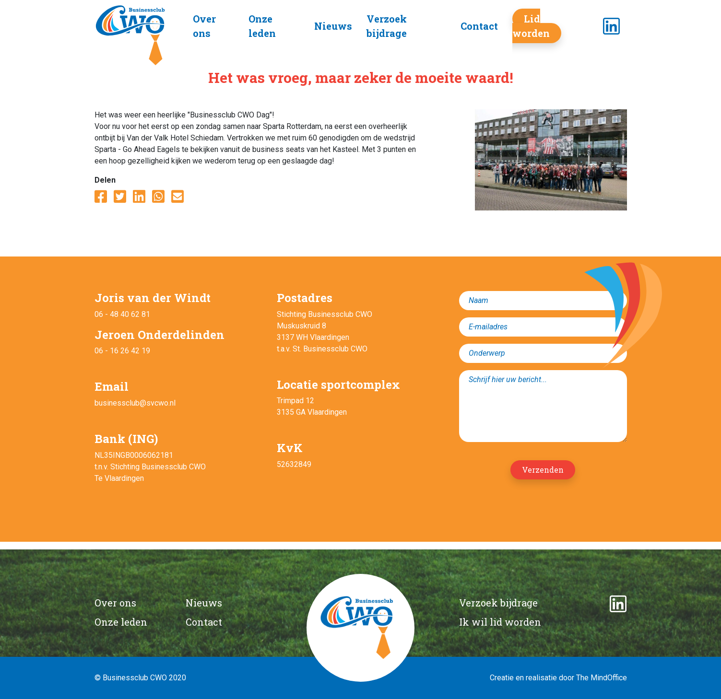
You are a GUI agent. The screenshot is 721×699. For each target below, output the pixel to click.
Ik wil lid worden (500, 622)
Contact (479, 26)
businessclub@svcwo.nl (135, 403)
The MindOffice (601, 677)
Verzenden (543, 470)
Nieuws (333, 26)
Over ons (115, 602)
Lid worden (531, 25)
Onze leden (121, 622)
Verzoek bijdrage (498, 602)
